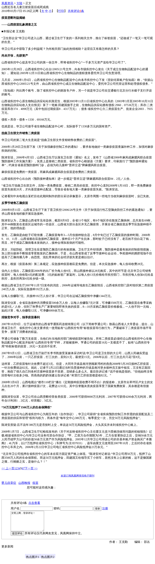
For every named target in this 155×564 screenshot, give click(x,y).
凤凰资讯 (7, 3)
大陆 (19, 3)
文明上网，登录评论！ (29, 523)
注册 (105, 508)
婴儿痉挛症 (8, 482)
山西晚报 (24, 482)
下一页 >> (31, 468)
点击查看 (34, 502)
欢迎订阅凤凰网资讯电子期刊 (77, 475)
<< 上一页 (7, 468)
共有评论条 (76, 10)
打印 (61, 10)
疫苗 (35, 482)
